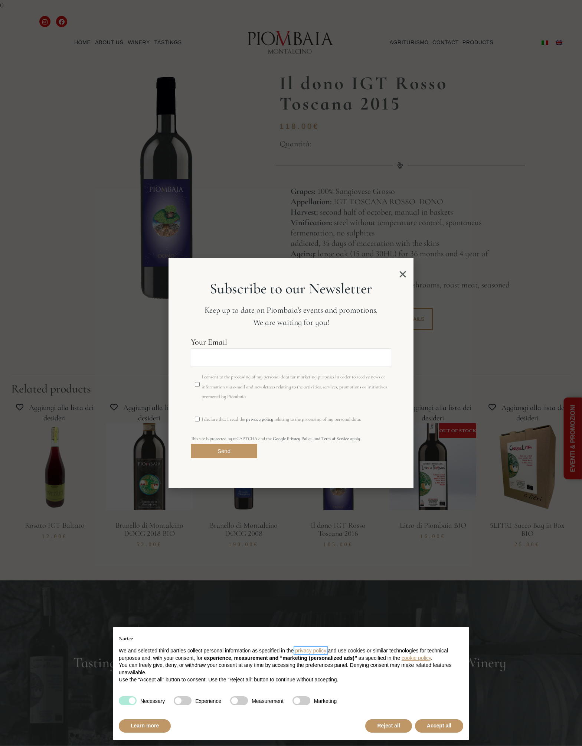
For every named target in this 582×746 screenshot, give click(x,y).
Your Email (291, 352)
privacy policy (259, 419)
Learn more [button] (145, 726)
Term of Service (335, 438)
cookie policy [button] (416, 658)
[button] (402, 274)
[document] (291, 373)
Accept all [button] (439, 726)
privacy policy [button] (310, 651)
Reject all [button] (388, 726)
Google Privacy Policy (293, 438)
